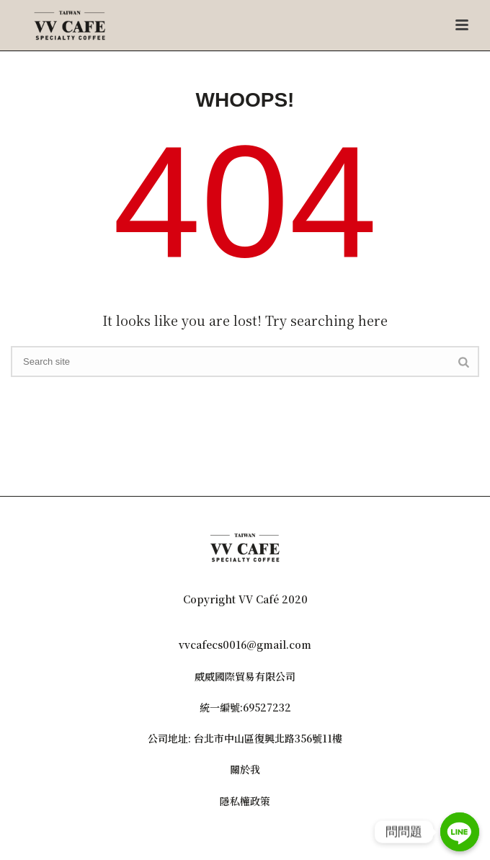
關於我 (245, 769)
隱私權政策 (245, 801)
